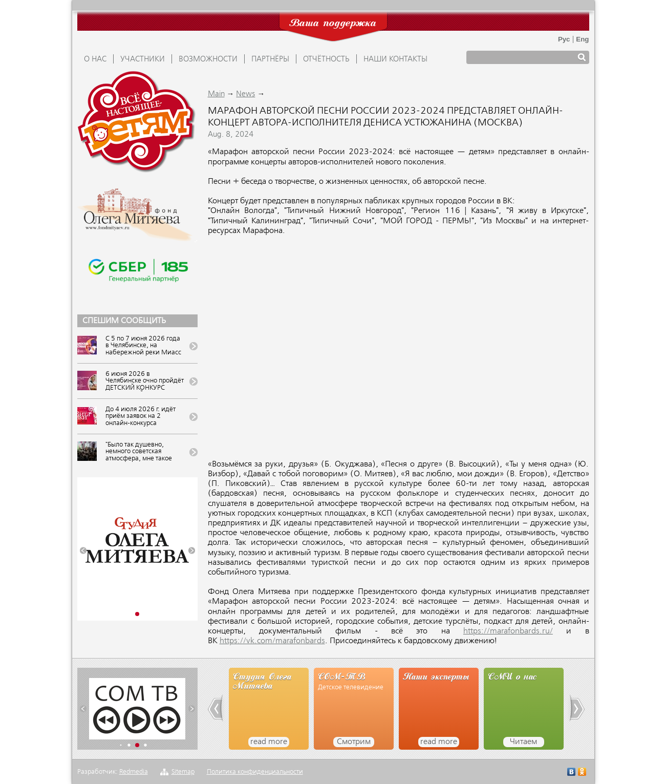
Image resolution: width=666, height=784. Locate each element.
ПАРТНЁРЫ (270, 59)
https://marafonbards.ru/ (508, 631)
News (245, 94)
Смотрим (354, 742)
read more (268, 742)
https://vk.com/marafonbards (272, 641)
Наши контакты (395, 59)
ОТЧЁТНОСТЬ (326, 59)
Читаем (523, 742)
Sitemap (183, 772)
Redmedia (133, 772)
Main (216, 94)
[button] (83, 550)
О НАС (95, 59)
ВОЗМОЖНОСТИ (208, 59)
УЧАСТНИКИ (142, 59)
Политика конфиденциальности (255, 772)
